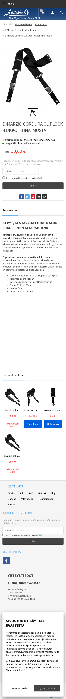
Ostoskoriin (33, 424)
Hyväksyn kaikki (47, 688)
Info (22, 493)
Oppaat (12, 498)
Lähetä (33, 185)
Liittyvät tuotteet (13, 375)
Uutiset (42, 493)
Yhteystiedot (27, 498)
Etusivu (11, 493)
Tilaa (33, 541)
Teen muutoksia (19, 688)
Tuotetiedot (10, 210)
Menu (8, 3)
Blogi (53, 493)
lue (40, 178)
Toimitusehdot (46, 498)
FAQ (31, 493)
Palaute (11, 504)
